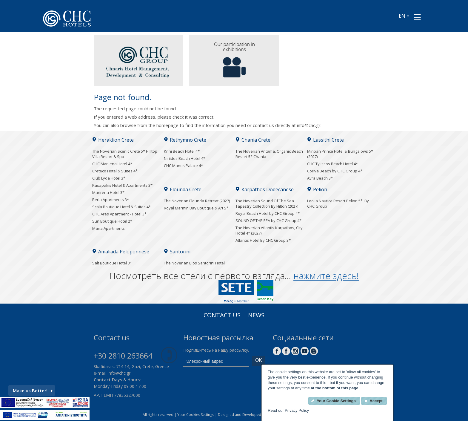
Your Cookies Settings (195, 414)
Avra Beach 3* (320, 178)
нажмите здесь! (326, 276)
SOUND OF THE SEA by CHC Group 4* (268, 220)
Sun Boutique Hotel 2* (112, 221)
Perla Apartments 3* (110, 199)
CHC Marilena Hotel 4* (112, 163)
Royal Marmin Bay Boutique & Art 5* (196, 208)
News (256, 316)
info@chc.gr (309, 125)
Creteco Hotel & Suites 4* (115, 171)
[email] (216, 361)
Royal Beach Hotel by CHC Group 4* (267, 213)
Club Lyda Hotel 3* (108, 178)
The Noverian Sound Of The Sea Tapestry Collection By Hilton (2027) (266, 203)
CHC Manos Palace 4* (183, 165)
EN (404, 16)
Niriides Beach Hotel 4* (184, 158)
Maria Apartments (108, 228)
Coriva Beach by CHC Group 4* (334, 171)
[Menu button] (417, 17)
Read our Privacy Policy (288, 410)
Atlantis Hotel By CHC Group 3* (263, 240)
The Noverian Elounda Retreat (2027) (197, 200)
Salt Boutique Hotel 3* (112, 263)
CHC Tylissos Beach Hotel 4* (332, 163)
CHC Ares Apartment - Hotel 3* (119, 214)
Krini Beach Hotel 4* (182, 151)
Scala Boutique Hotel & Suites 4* (121, 206)
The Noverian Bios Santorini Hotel (194, 263)
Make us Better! (33, 391)
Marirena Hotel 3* (108, 192)
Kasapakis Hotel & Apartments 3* (122, 185)
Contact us (222, 316)
